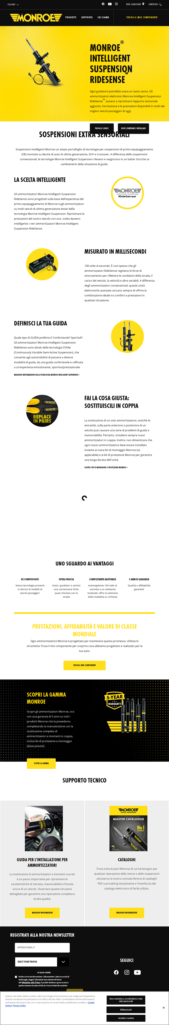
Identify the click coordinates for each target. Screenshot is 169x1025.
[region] (84, 1008)
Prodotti (70, 17)
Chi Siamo (103, 17)
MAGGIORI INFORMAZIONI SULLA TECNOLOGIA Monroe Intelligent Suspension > (46, 375)
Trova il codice (102, 132)
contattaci (153, 4)
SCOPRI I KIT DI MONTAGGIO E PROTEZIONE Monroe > (106, 468)
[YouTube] (110, 4)
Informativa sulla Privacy (31, 984)
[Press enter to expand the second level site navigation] (79, 18)
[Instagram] (116, 4)
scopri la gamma (41, 765)
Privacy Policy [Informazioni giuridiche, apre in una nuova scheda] (19, 1005)
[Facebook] (103, 4)
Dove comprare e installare (133, 132)
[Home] (36, 18)
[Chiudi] (163, 1007)
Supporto (87, 17)
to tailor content (44, 974)
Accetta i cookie (126, 1018)
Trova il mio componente (84, 666)
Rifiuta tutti (126, 1009)
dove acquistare (133, 4)
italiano (11, 5)
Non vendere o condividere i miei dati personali (125, 1000)
